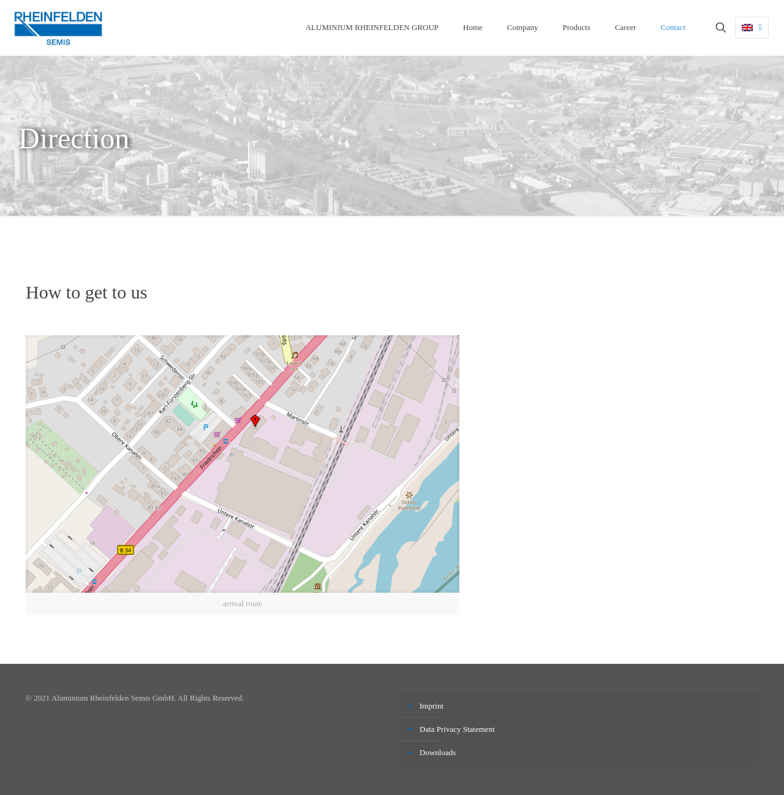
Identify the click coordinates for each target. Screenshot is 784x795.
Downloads (438, 752)
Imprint (431, 705)
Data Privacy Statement (457, 729)
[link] (242, 475)
